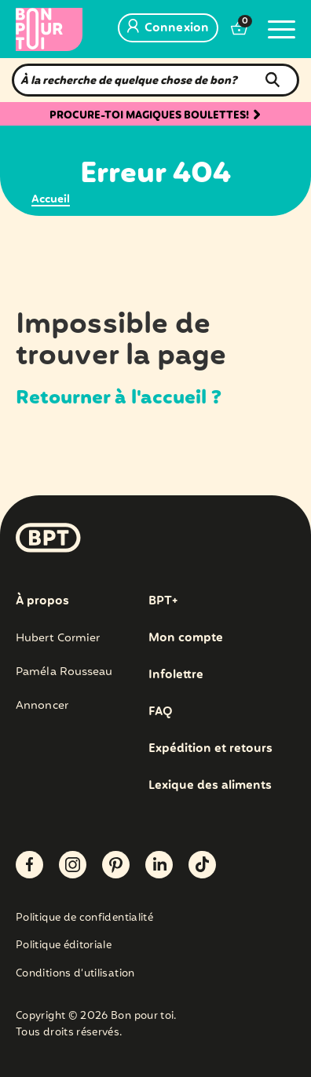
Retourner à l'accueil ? (118, 398)
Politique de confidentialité (84, 918)
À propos (42, 601)
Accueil (50, 199)
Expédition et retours (210, 749)
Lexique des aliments (210, 785)
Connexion (168, 28)
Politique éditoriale (64, 946)
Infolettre (175, 675)
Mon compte (185, 638)
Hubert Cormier (58, 638)
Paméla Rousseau (64, 672)
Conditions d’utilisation (75, 974)
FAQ (160, 712)
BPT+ (162, 601)
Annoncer (42, 705)
